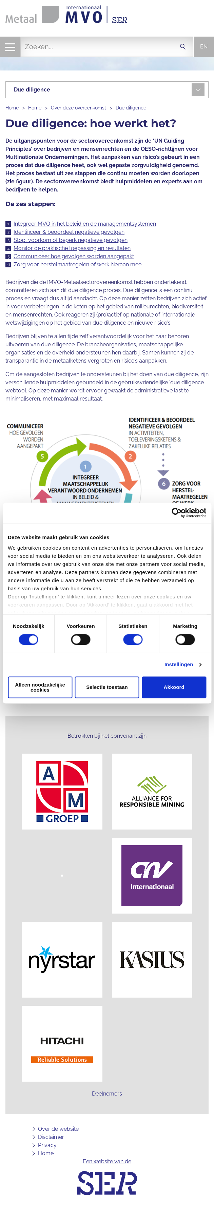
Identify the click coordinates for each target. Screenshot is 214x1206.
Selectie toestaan (107, 687)
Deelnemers (107, 1093)
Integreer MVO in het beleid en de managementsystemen (85, 224)
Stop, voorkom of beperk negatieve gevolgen (71, 240)
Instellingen (178, 665)
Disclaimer (51, 1137)
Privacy (47, 1145)
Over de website (58, 1129)
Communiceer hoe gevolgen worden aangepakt (74, 256)
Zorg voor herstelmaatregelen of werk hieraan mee (77, 264)
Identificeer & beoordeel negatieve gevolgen (69, 232)
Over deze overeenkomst (78, 107)
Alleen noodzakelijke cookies (40, 687)
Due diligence (131, 107)
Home (12, 107)
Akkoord (174, 687)
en (204, 46)
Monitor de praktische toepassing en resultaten (72, 248)
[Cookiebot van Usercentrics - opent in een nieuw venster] (176, 513)
